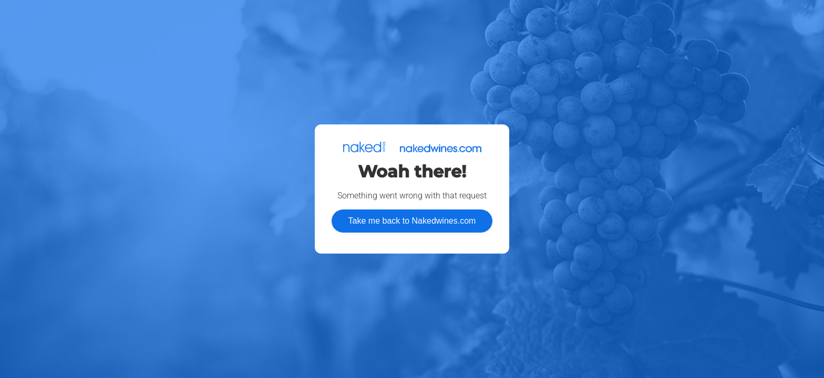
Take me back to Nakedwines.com (412, 220)
